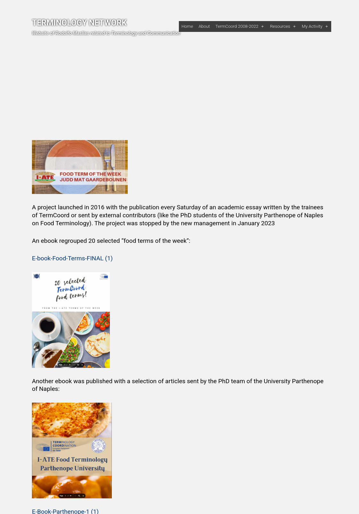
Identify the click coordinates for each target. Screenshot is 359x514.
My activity (312, 26)
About (204, 26)
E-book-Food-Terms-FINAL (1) (72, 258)
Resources (280, 26)
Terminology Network (79, 22)
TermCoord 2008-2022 (236, 26)
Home (187, 26)
